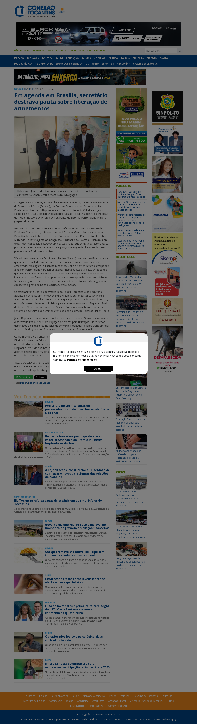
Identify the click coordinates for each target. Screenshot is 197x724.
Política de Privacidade (82, 359)
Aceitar (98, 368)
